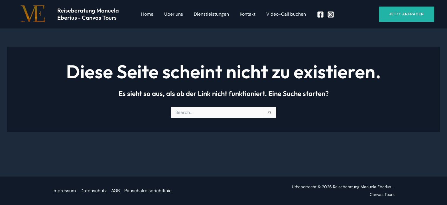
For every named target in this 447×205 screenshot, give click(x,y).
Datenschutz (93, 191)
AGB (115, 191)
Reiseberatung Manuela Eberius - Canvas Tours (88, 14)
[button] (406, 14)
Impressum (64, 191)
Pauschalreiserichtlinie (148, 191)
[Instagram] (326, 14)
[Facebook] (316, 14)
